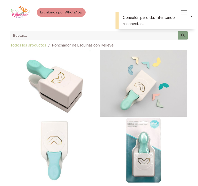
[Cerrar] (191, 16)
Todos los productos (28, 44)
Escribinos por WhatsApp (61, 12)
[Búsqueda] (183, 35)
